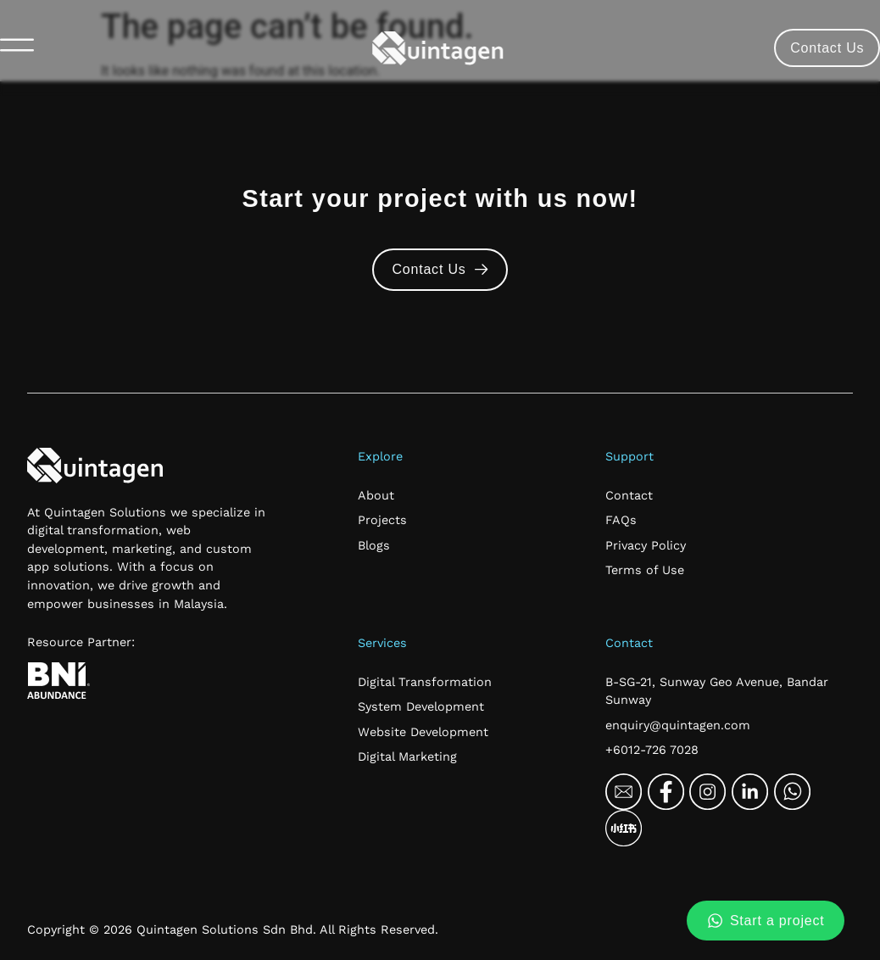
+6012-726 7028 (652, 749)
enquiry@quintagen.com (677, 725)
